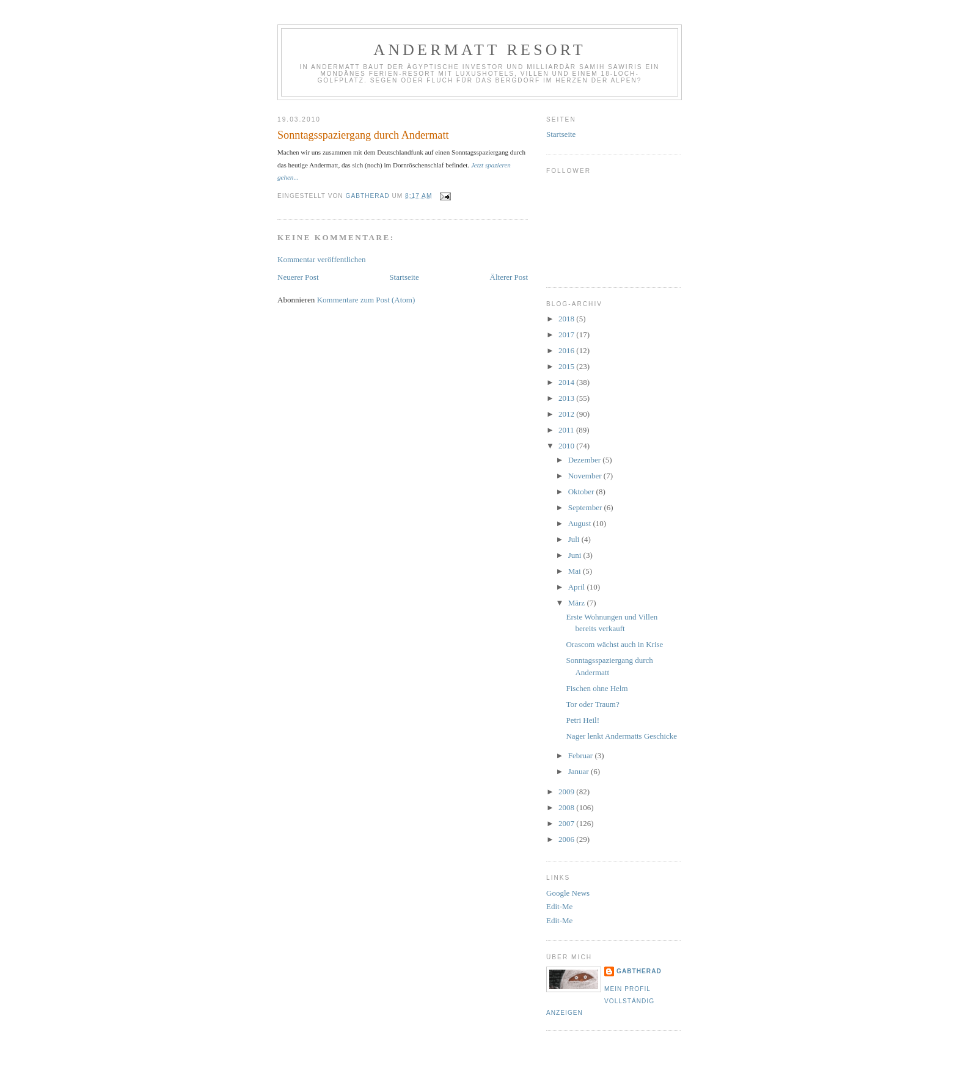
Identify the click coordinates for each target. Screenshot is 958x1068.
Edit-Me (559, 906)
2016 (567, 350)
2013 (567, 398)
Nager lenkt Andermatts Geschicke (621, 736)
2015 (567, 366)
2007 (567, 823)
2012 (567, 414)
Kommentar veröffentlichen (321, 259)
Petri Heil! (582, 720)
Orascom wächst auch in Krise (614, 644)
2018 (567, 318)
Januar (579, 771)
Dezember (585, 459)
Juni (575, 555)
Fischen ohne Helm (596, 688)
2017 (567, 334)
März (577, 602)
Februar (581, 755)
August (580, 523)
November (586, 475)
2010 (567, 445)
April (577, 586)
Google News (568, 893)
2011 (567, 429)
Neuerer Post (298, 277)
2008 (567, 807)
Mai (575, 571)
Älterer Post (509, 277)
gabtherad (639, 971)
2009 (567, 791)
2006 (567, 839)
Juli (575, 539)
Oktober (582, 491)
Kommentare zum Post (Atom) (366, 299)
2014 (567, 382)
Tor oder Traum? (592, 704)
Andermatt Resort (479, 50)
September (586, 507)
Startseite (404, 277)
